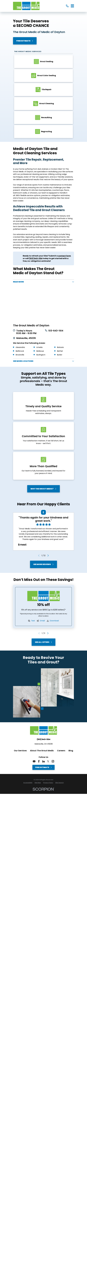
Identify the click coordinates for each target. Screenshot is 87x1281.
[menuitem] (27, 783)
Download (54, 621)
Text (33, 621)
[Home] (26, 6)
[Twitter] (48, 762)
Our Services (20, 751)
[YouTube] (34, 762)
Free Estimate (24, 41)
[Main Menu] (72, 5)
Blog (71, 751)
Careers (61, 751)
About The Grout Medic (42, 751)
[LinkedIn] (43, 762)
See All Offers (43, 642)
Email (42, 621)
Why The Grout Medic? (44, 489)
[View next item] (48, 556)
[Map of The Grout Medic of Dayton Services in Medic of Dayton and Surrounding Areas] (43, 304)
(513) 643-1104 (43, 740)
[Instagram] (53, 762)
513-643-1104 (55, 331)
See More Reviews (43, 565)
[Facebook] (39, 762)
